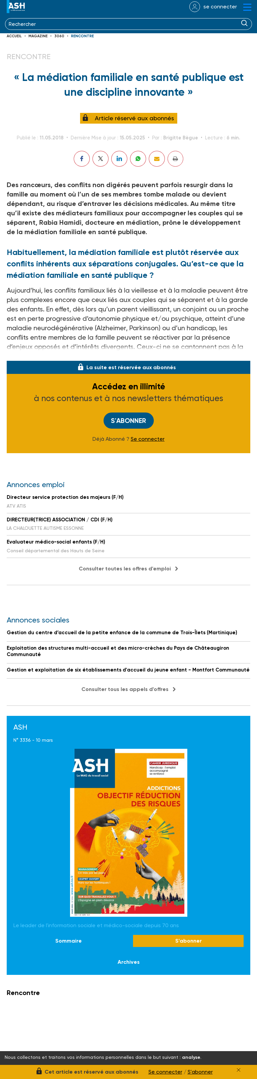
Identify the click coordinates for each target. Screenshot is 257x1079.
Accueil (14, 36)
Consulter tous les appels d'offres (125, 689)
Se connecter (148, 439)
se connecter (220, 6)
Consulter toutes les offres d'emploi (125, 568)
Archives (129, 962)
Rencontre (82, 36)
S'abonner (128, 421)
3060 (59, 36)
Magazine (38, 36)
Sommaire (68, 941)
